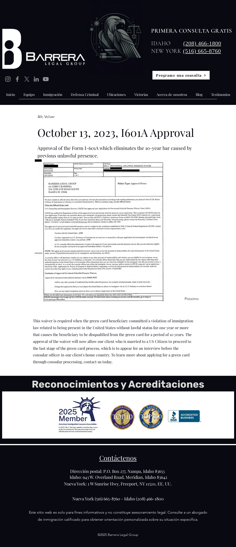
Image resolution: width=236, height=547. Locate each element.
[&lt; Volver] (53, 116)
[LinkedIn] (36, 79)
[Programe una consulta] (181, 75)
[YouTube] (45, 79)
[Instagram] (7, 79)
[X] (26, 79)
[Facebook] (17, 79)
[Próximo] (187, 299)
